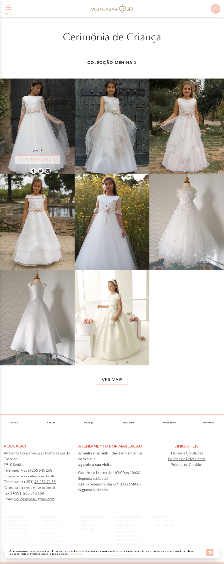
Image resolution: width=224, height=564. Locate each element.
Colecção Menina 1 (88, 520)
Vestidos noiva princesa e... (18, 536)
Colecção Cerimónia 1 (126, 531)
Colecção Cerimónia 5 (126, 539)
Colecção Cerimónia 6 (126, 543)
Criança (88, 423)
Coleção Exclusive (50, 524)
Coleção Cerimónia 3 (126, 535)
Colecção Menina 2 (88, 524)
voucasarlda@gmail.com (34, 498)
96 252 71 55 (45, 481)
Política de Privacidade (187, 458)
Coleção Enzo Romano (52, 540)
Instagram (215, 9)
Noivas (14, 423)
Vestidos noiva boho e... (16, 520)
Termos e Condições (186, 453)
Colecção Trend (49, 532)
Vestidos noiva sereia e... (17, 524)
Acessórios (169, 423)
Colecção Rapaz (86, 528)
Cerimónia (128, 423)
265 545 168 (42, 470)
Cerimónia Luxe (123, 520)
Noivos (51, 423)
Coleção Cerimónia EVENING (125, 526)
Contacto (208, 423)
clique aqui (76, 553)
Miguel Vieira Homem (165, 520)
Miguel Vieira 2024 (51, 520)
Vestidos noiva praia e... (16, 528)
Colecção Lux (47, 528)
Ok (210, 552)
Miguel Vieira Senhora (165, 524)
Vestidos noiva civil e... (15, 532)
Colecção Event (49, 536)
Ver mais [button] (112, 379)
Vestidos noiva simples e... (18, 540)
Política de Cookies (186, 464)
